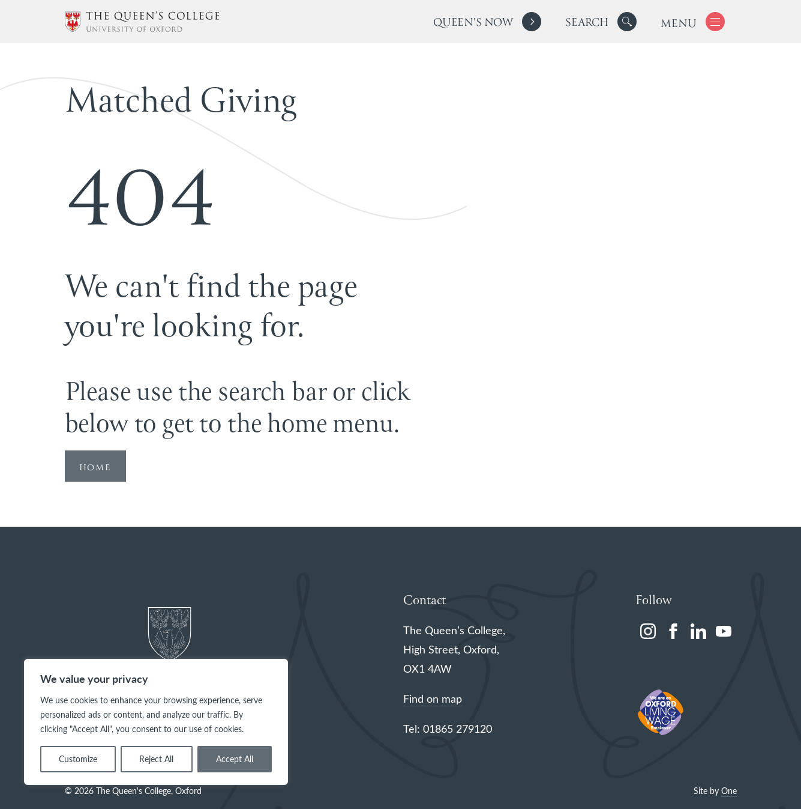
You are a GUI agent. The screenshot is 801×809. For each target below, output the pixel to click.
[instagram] (648, 631)
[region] (156, 722)
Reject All (156, 759)
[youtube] (723, 631)
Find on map (432, 698)
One (729, 790)
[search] (601, 21)
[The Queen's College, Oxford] (142, 22)
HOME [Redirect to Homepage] (95, 467)
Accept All (234, 759)
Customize (78, 759)
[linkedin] (698, 631)
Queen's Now (473, 23)
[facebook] (673, 631)
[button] (627, 21)
